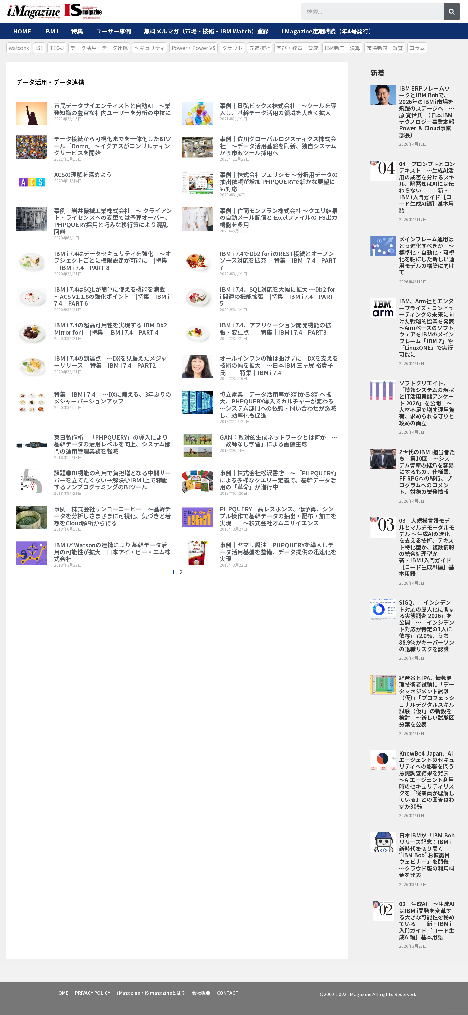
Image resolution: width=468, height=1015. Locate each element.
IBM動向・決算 (342, 48)
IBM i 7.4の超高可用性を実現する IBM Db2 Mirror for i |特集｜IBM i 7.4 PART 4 (110, 328)
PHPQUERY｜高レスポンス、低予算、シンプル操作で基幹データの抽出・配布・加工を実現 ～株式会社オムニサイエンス (278, 516)
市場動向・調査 (385, 48)
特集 (77, 31)
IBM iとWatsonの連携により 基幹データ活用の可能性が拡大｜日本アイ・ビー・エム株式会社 (112, 551)
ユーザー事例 (113, 31)
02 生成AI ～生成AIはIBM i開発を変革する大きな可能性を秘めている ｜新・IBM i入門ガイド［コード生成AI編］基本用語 (427, 920)
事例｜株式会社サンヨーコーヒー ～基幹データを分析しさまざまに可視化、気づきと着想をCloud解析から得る (112, 516)
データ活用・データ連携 (99, 48)
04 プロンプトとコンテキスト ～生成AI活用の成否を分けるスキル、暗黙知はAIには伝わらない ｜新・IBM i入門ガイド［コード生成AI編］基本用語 (427, 187)
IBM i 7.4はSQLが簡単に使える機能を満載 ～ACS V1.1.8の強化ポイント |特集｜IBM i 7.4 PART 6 (112, 296)
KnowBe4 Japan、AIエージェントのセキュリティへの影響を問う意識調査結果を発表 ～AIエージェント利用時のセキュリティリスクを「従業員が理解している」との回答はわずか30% (426, 779)
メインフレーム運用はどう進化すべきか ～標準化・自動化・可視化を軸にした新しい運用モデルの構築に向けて (426, 255)
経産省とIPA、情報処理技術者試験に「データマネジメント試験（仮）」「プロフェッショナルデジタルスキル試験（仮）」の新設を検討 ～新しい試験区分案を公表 (427, 701)
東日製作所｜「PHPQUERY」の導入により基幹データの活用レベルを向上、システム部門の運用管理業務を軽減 (112, 444)
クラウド (232, 48)
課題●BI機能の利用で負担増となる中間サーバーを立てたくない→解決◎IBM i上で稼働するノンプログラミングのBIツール (112, 479)
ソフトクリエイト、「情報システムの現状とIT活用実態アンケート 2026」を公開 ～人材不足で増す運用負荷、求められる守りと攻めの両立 (426, 403)
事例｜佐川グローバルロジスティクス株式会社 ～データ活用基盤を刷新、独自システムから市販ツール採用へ (278, 145)
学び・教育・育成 (297, 48)
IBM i (51, 31)
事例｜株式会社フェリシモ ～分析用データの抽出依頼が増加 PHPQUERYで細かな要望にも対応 (279, 181)
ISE (39, 48)
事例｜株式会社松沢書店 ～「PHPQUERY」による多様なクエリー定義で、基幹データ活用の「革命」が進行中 (278, 479)
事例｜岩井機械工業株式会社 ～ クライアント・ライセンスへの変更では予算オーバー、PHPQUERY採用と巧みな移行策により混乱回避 (113, 221)
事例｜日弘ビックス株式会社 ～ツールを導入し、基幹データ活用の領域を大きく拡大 (278, 109)
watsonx (19, 48)
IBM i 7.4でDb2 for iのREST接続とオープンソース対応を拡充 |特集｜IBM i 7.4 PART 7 (278, 260)
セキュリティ (149, 48)
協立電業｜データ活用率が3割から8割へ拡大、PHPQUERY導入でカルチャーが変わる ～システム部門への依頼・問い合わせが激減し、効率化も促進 (280, 404)
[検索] (452, 11)
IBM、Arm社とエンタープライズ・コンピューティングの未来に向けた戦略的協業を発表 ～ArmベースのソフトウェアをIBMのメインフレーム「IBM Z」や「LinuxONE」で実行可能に (429, 327)
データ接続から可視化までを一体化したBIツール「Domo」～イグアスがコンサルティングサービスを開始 (112, 145)
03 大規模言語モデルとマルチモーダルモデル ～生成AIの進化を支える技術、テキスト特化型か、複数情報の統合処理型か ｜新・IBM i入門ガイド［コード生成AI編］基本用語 (426, 546)
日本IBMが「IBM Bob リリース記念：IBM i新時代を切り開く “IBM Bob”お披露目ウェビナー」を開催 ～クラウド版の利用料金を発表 (427, 855)
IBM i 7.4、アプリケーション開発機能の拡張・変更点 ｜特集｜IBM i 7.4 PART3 (275, 328)
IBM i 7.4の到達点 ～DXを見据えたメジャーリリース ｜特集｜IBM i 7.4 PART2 (110, 361)
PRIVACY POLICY (93, 992)
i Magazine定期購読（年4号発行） (328, 31)
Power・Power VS (193, 48)
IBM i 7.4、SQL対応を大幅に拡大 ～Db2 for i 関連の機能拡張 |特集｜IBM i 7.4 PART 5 (277, 296)
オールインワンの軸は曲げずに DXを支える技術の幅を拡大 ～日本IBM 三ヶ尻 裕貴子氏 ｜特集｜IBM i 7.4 (279, 365)
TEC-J (57, 48)
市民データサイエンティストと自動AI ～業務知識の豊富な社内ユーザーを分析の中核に (112, 109)
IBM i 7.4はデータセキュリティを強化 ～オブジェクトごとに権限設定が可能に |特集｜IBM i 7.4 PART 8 (112, 260)
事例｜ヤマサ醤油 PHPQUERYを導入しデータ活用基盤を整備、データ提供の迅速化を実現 (278, 551)
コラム (417, 48)
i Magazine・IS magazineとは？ (152, 992)
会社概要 (203, 992)
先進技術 (259, 48)
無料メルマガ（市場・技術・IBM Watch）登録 (206, 31)
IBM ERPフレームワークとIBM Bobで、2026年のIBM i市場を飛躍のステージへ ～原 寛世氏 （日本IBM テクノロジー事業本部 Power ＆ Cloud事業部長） (426, 111)
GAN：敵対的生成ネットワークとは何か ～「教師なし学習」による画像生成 (279, 440)
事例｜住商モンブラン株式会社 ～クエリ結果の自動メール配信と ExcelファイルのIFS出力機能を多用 (279, 217)
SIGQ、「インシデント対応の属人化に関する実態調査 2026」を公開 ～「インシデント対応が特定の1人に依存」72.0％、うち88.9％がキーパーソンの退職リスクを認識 (426, 625)
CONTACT (230, 992)
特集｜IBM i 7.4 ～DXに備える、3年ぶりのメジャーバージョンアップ (112, 397)
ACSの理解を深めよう (83, 174)
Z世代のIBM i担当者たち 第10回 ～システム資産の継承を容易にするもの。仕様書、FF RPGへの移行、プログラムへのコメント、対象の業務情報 (427, 471)
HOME (22, 31)
